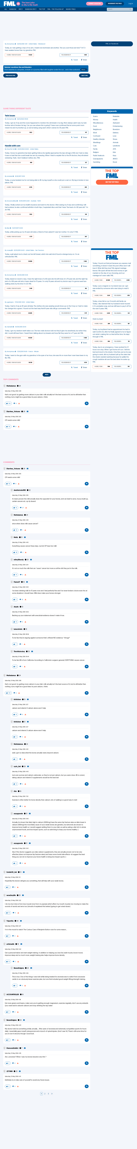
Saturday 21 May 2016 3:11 (12, 877)
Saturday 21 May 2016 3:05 (13, 416)
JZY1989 (10, 1071)
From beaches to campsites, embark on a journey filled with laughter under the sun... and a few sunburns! (45, 69)
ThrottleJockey (19, 651)
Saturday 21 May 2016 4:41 (13, 1076)
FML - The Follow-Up (56, 9)
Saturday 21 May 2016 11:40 (20, 819)
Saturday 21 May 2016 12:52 (20, 612)
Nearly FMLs (70, 9)
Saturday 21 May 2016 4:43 (20, 771)
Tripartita (10, 921)
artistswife (11, 944)
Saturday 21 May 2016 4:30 (20, 520)
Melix (16, 537)
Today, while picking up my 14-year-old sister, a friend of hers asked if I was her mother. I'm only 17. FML (41, 232)
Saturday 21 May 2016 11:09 (20, 587)
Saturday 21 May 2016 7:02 (20, 796)
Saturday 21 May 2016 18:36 (20, 634)
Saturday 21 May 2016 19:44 (20, 656)
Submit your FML (95, 3)
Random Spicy (30, 9)
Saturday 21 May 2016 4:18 (13, 999)
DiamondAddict (13, 1048)
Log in (131, 3)
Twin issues (10, 116)
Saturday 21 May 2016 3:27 (20, 704)
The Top (42, 9)
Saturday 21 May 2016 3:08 (13, 391)
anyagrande (18, 814)
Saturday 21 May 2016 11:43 (20, 848)
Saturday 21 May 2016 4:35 (13, 1053)
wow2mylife (11, 895)
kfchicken (17, 699)
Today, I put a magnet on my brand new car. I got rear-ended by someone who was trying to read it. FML (111, 288)
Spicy (21, 9)
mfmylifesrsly (19, 560)
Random (12, 9)
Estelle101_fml (12, 872)
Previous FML (10, 75)
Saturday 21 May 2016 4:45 (20, 542)
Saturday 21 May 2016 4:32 (20, 749)
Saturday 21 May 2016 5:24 (20, 565)
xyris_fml (17, 766)
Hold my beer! (98, 319)
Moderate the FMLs (115, 3)
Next (46, 374)
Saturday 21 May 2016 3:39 (20, 495)
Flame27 (17, 582)
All (5, 9)
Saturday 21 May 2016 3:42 (13, 949)
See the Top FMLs (112, 182)
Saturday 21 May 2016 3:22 (13, 900)
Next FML (84, 75)
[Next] (52, 1094)
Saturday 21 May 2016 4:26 (20, 973)
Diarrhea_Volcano (13, 411)
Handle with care (12, 146)
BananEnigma (19, 968)
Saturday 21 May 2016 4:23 (13, 1025)
